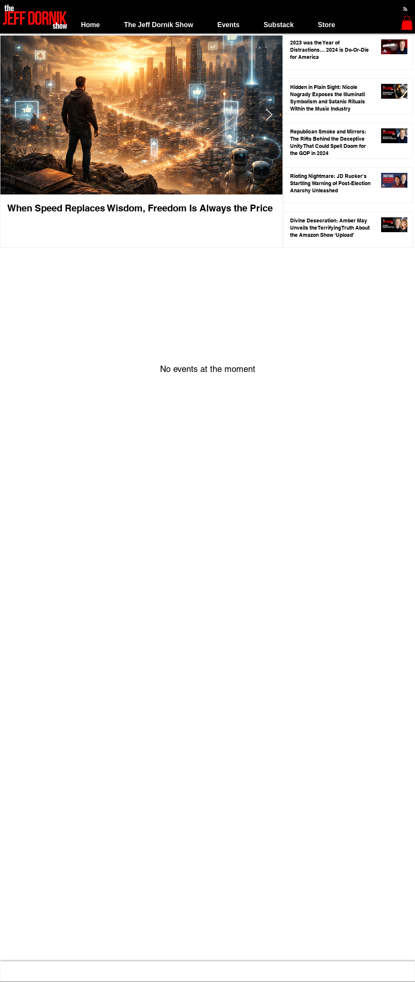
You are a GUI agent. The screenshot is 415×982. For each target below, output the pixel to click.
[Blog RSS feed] (405, 9)
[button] (158, 25)
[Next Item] (269, 115)
